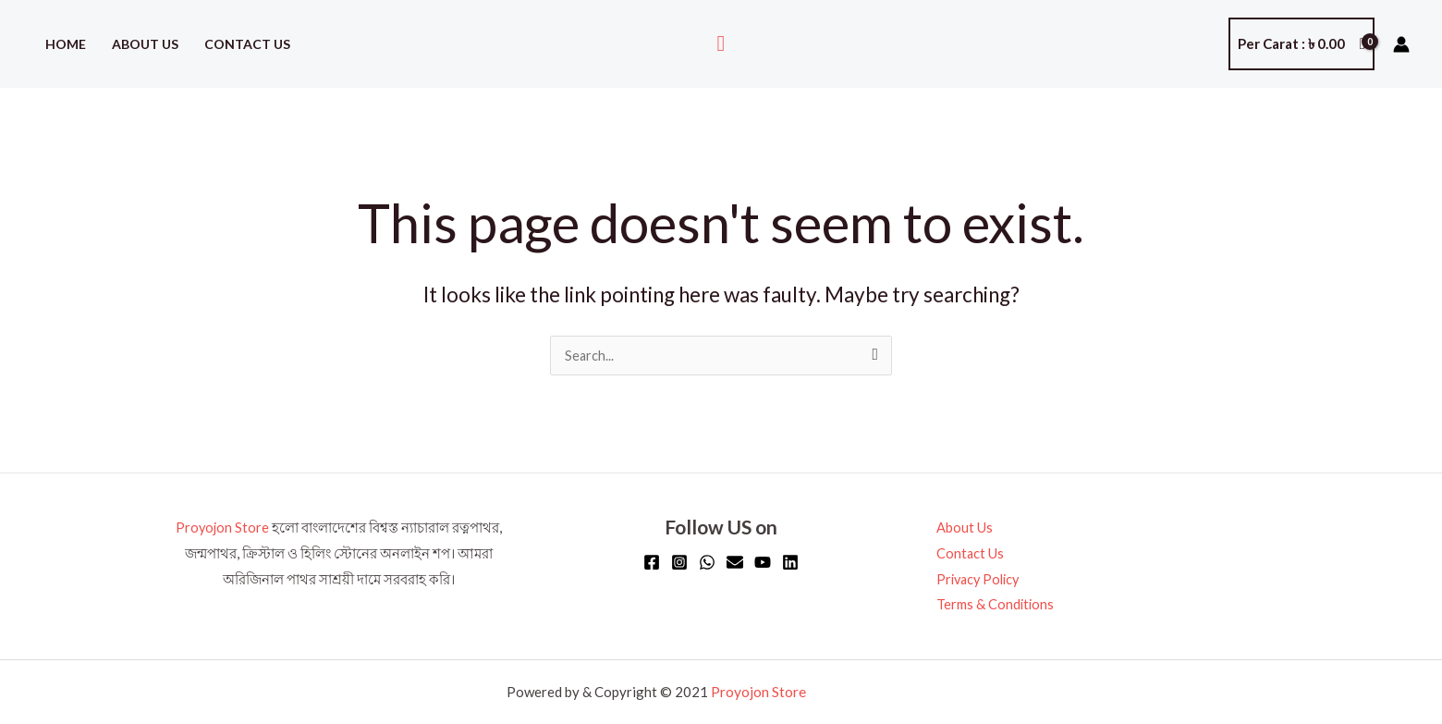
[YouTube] (762, 563)
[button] (721, 43)
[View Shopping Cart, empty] (1301, 44)
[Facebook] (651, 563)
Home (65, 44)
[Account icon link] (1401, 44)
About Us (145, 44)
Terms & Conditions (990, 604)
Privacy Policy (975, 579)
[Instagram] (679, 563)
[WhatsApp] (707, 563)
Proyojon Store (222, 528)
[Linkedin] (790, 563)
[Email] (735, 563)
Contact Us (247, 44)
